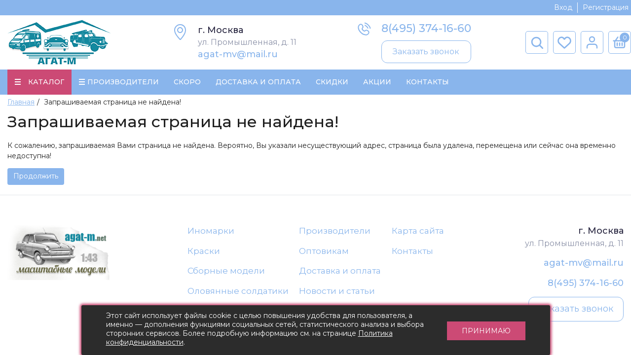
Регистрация (606, 7)
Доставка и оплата (340, 271)
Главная (21, 102)
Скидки (332, 81)
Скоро (187, 81)
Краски (203, 251)
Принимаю (486, 330)
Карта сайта (418, 231)
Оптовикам (324, 251)
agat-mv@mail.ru (238, 54)
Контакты (427, 81)
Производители (335, 231)
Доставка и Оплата (258, 81)
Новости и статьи (337, 291)
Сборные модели (226, 271)
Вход (563, 7)
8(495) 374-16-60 (426, 28)
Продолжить (35, 176)
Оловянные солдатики (238, 291)
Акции (377, 81)
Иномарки (210, 231)
